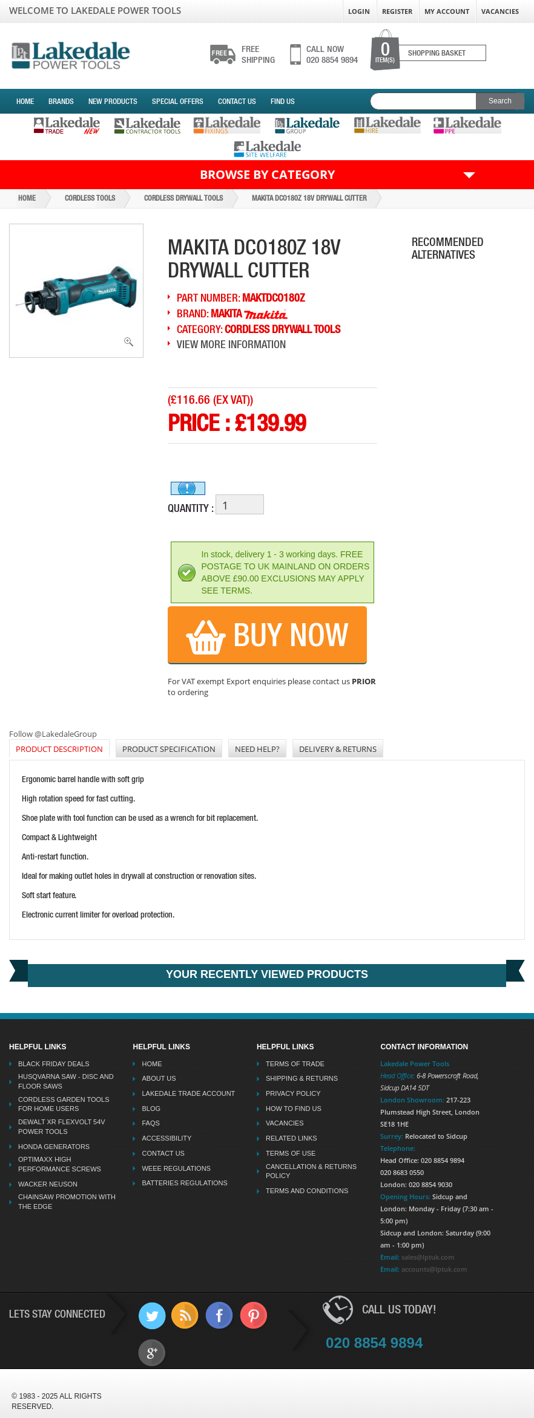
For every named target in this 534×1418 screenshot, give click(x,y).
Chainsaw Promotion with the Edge (67, 1201)
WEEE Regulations (176, 1168)
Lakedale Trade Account (188, 1093)
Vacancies (500, 11)
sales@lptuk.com (428, 1256)
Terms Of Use (291, 1153)
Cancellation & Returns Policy (311, 1171)
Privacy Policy (293, 1093)
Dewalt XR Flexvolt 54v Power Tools (61, 1126)
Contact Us (237, 101)
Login (359, 11)
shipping (258, 54)
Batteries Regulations (184, 1183)
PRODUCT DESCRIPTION (59, 748)
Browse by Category (267, 174)
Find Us (283, 101)
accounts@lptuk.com (434, 1269)
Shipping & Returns (302, 1078)
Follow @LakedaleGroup (53, 733)
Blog (151, 1108)
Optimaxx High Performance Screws (59, 1164)
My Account (446, 11)
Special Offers (177, 101)
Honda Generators (54, 1146)
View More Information (231, 344)
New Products (112, 101)
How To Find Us (293, 1108)
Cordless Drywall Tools (183, 198)
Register (397, 11)
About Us (159, 1078)
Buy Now (267, 636)
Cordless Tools (90, 198)
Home (25, 101)
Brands (61, 101)
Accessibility (166, 1138)
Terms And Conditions (307, 1190)
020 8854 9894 (332, 54)
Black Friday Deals (54, 1063)
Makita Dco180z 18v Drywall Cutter (309, 198)
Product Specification (169, 748)
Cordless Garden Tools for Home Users (64, 1104)
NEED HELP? (257, 748)
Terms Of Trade (295, 1063)
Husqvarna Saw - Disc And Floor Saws (66, 1081)
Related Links (291, 1138)
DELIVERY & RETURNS (338, 748)
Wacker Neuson (47, 1184)
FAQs (150, 1123)
